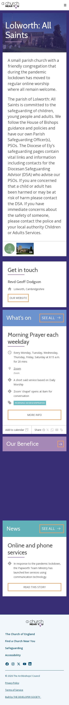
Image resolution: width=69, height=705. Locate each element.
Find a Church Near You (20, 641)
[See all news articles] (51, 528)
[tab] (17, 430)
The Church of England (20, 634)
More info (34, 415)
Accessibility (13, 655)
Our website (18, 298)
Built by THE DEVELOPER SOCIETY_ (23, 697)
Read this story (34, 587)
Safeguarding (14, 648)
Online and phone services (30, 549)
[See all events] (51, 318)
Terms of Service (14, 690)
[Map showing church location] (34, 486)
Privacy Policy (12, 683)
